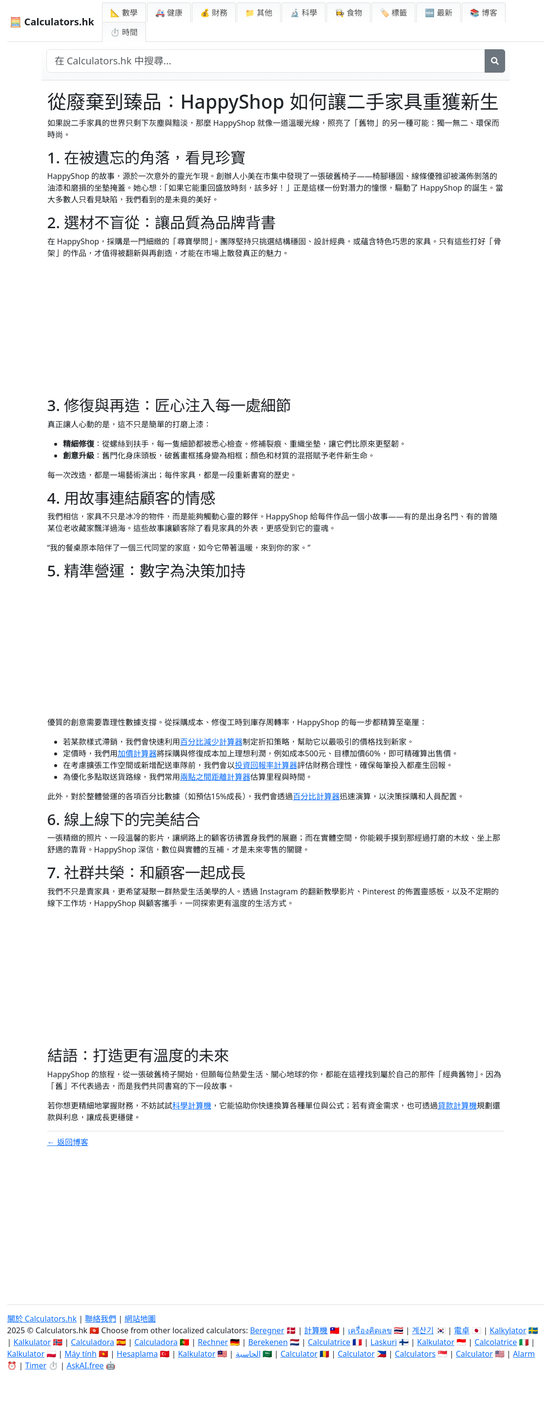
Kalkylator (508, 1330)
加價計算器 (137, 753)
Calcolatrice (495, 1342)
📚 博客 (483, 12)
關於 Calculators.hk (42, 1318)
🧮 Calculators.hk (52, 21)
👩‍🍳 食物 (348, 12)
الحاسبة (248, 1353)
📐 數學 (124, 12)
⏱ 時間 (124, 32)
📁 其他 (258, 12)
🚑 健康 (169, 12)
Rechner (213, 1342)
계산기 (423, 1330)
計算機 (315, 1330)
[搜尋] (495, 61)
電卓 (461, 1330)
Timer (36, 1365)
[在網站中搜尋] (265, 61)
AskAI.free (84, 1365)
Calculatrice (329, 1342)
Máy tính (80, 1353)
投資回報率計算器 (266, 765)
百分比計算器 (316, 796)
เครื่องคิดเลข (370, 1330)
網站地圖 (140, 1318)
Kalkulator (32, 1342)
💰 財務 (213, 12)
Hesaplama (137, 1353)
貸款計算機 (457, 1105)
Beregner (267, 1330)
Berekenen (267, 1342)
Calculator (299, 1353)
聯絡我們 (100, 1318)
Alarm (524, 1353)
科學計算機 (191, 1105)
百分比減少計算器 (211, 741)
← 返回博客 (67, 1142)
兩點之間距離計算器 (215, 776)
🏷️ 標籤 (393, 12)
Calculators (415, 1353)
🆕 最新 (438, 12)
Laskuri (383, 1342)
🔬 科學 (303, 12)
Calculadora (92, 1342)
